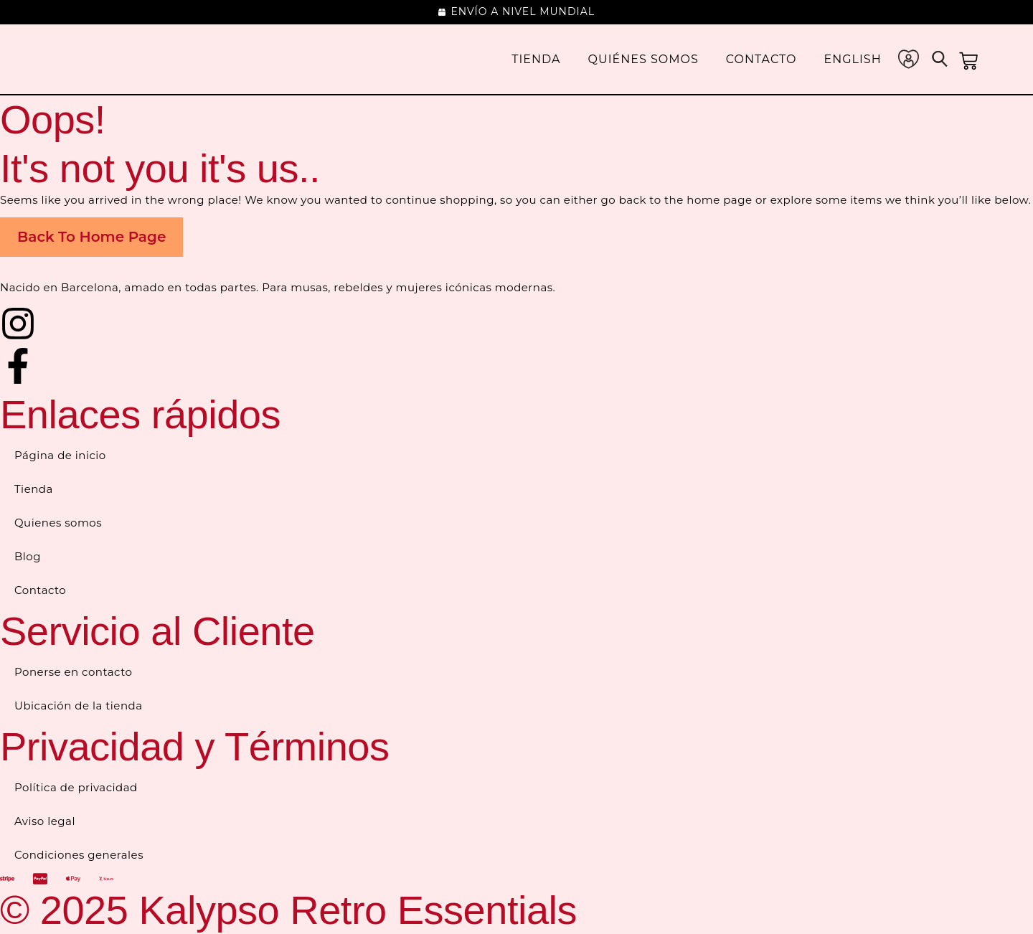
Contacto (761, 59)
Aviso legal (44, 821)
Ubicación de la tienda (78, 705)
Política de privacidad (76, 787)
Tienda (535, 59)
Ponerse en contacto (73, 672)
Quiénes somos (643, 59)
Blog (27, 556)
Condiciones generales (78, 855)
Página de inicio (60, 455)
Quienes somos (58, 522)
